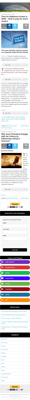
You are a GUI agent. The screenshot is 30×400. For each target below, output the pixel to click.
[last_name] (15, 232)
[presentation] (12, 244)
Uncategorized (4, 377)
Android (16, 119)
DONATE (27, 397)
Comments (4, 26)
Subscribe (15, 250)
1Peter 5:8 (3, 56)
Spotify (3, 119)
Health (2, 359)
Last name (6, 229)
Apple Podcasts (11, 117)
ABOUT (10, 397)
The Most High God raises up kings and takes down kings (14, 311)
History (2, 363)
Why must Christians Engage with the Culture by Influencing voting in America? (14, 137)
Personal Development (6, 373)
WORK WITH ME (20, 397)
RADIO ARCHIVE (4, 397)
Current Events (4, 127)
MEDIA (14, 397)
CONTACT (15, 398)
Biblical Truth (9, 125)
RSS (7, 121)
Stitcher (3, 121)
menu (28, 1)
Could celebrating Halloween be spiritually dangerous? (13, 314)
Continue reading (25, 125)
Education (3, 353)
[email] (15, 238)
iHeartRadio (22, 119)
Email (4, 235)
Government (4, 356)
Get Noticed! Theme (16, 395)
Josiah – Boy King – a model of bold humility (11, 318)
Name (4, 223)
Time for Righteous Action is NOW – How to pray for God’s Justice (14, 18)
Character (14, 125)
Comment (4, 146)
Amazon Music (9, 119)
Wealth (2, 380)
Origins (2, 370)
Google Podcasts (20, 117)
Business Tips (4, 342)
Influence (10, 127)
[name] (15, 226)
